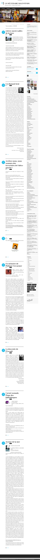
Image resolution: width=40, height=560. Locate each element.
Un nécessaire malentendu (17, 3)
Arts (28, 259)
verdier (28, 291)
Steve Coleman (29, 152)
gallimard (32, 286)
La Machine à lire (29, 209)
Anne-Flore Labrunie (29, 181)
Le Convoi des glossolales (30, 206)
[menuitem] (4, 8)
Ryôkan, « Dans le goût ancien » (32, 57)
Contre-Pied (28, 134)
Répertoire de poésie (30, 196)
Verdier (28, 128)
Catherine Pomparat (29, 111)
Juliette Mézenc (29, 112)
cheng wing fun (29, 284)
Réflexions (29, 276)
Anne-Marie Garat (29, 104)
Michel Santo (29, 252)
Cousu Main (28, 136)
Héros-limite (28, 125)
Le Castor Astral (29, 129)
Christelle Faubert (29, 174)
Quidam (28, 135)
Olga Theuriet (29, 180)
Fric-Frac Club (29, 203)
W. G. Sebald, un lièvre (33, 238)
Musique (29, 274)
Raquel (28, 183)
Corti (27, 145)
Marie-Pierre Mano (29, 170)
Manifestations (30, 273)
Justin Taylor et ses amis (30, 156)
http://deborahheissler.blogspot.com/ (11, 42)
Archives (8, 8)
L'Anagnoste (28, 208)
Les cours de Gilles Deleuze (30, 102)
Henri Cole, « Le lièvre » (30, 43)
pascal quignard (34, 284)
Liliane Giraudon (29, 114)
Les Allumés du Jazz (29, 151)
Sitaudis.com (28, 193)
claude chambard (29, 245)
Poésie (29, 275)
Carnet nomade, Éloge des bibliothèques (12, 395)
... (6, 237)
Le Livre (28, 210)
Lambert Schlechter (29, 115)
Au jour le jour (30, 260)
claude (28, 238)
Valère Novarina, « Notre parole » (32, 60)
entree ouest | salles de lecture (31, 197)
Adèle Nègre (28, 184)
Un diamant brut (12, 84)
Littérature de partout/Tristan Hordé (32, 207)
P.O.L (27, 126)
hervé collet (34, 289)
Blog (28, 261)
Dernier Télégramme (29, 124)
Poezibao (28, 192)
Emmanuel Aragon (29, 179)
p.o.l (35, 286)
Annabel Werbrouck (29, 182)
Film (28, 267)
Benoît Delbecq (29, 150)
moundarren (28, 286)
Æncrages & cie (29, 138)
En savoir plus (32, 559)
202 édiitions (29, 144)
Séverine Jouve (29, 225)
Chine (28, 262)
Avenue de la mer (13, 442)
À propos (13, 8)
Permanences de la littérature (31, 194)
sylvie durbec (29, 248)
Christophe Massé (29, 171)
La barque (28, 139)
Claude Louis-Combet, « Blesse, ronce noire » (32, 216)
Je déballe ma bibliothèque (31, 268)
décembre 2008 (22, 24)
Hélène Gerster (29, 172)
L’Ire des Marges (29, 146)
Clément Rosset (29, 117)
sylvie (28, 241)
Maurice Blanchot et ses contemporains (32, 101)
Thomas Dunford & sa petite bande (31, 158)
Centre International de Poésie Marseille (32, 195)
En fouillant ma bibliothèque (31, 266)
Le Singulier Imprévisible (31, 269)
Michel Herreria (29, 164)
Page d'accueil (17, 24)
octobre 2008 (13, 24)
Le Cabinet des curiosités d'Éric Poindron (32, 202)
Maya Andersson (29, 169)
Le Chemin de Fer (29, 137)
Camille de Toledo (29, 113)
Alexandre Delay (29, 163)
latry (27, 229)
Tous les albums (35, 93)
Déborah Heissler (29, 116)
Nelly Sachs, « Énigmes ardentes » (32, 37)
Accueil (3, 8)
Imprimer (7, 77)
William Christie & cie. (30, 157)
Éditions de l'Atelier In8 (30, 127)
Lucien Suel (28, 106)
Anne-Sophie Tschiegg (30, 173)
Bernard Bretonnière (30, 215)
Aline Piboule (29, 159)
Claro (28, 105)
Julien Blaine (28, 103)
